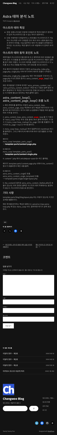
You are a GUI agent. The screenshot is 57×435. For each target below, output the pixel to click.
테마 (5, 222)
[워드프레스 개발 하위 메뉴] (53, 398)
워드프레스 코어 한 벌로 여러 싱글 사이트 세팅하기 (17, 245)
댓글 (4, 274)
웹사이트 (5, 315)
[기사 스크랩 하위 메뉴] (39, 3)
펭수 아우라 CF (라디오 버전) (44, 245)
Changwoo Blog (10, 3)
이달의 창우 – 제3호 (10, 353)
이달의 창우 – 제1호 (10, 365)
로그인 (52, 3)
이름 (4, 298)
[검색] (33, 408)
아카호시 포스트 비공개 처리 (13, 371)
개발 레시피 (16, 21)
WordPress (51, 431)
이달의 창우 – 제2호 (10, 359)
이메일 (5, 307)
